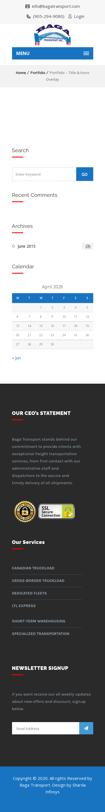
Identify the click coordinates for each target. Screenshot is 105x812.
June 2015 (55, 246)
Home (21, 72)
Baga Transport (35, 785)
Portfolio (38, 72)
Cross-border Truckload (38, 580)
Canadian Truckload (33, 568)
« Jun (16, 357)
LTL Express (24, 605)
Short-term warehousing (39, 621)
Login (79, 16)
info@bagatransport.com (55, 6)
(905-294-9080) (48, 16)
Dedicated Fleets (29, 593)
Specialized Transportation (41, 633)
